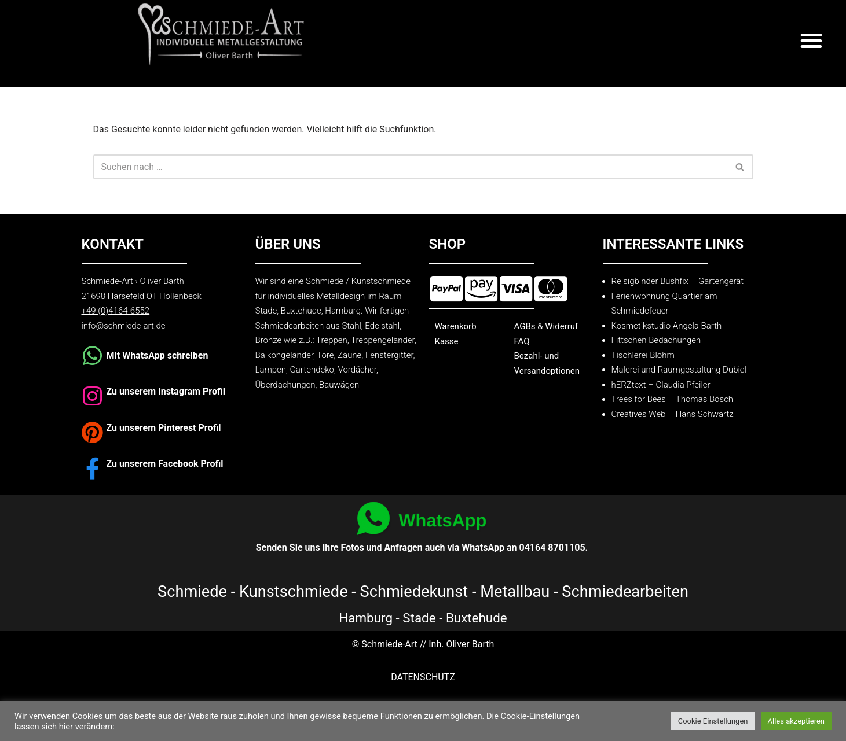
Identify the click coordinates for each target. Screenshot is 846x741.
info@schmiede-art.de (124, 325)
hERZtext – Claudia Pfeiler (661, 384)
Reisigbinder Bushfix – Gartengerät (677, 281)
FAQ (522, 341)
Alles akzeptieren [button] (796, 721)
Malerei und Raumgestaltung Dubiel (678, 369)
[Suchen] (410, 166)
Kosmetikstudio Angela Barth (666, 325)
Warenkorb (456, 326)
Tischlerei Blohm (643, 355)
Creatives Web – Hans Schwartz (672, 414)
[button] (811, 40)
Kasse (447, 341)
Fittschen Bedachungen (656, 340)
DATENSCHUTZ (423, 677)
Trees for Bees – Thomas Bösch (672, 399)
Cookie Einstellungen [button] (713, 721)
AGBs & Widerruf (546, 326)
